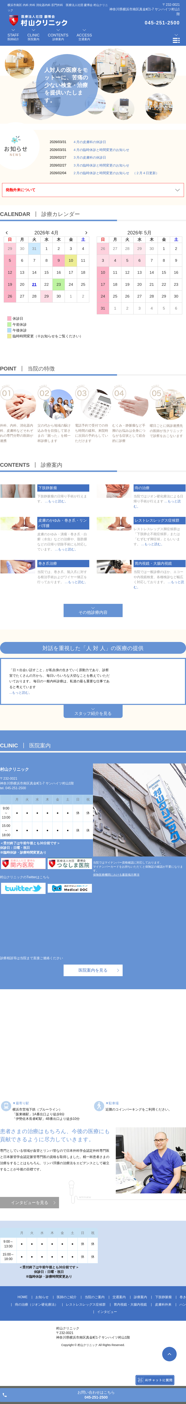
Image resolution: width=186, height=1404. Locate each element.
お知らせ (42, 1325)
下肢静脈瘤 (163, 1325)
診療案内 (140, 1325)
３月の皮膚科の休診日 (89, 157)
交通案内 (119, 1325)
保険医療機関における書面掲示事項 (116, 903)
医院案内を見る (93, 998)
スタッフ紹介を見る (93, 741)
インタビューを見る (29, 1231)
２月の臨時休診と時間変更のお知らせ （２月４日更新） (116, 173)
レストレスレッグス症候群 (86, 1333)
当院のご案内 (95, 1325)
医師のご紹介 (67, 1325)
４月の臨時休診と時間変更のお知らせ (101, 150)
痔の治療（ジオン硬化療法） (36, 1333)
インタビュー (107, 1340)
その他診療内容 (93, 612)
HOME (23, 1325)
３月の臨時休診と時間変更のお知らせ (101, 165)
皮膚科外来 (163, 1333)
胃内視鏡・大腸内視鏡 (130, 1333)
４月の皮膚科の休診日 (89, 142)
